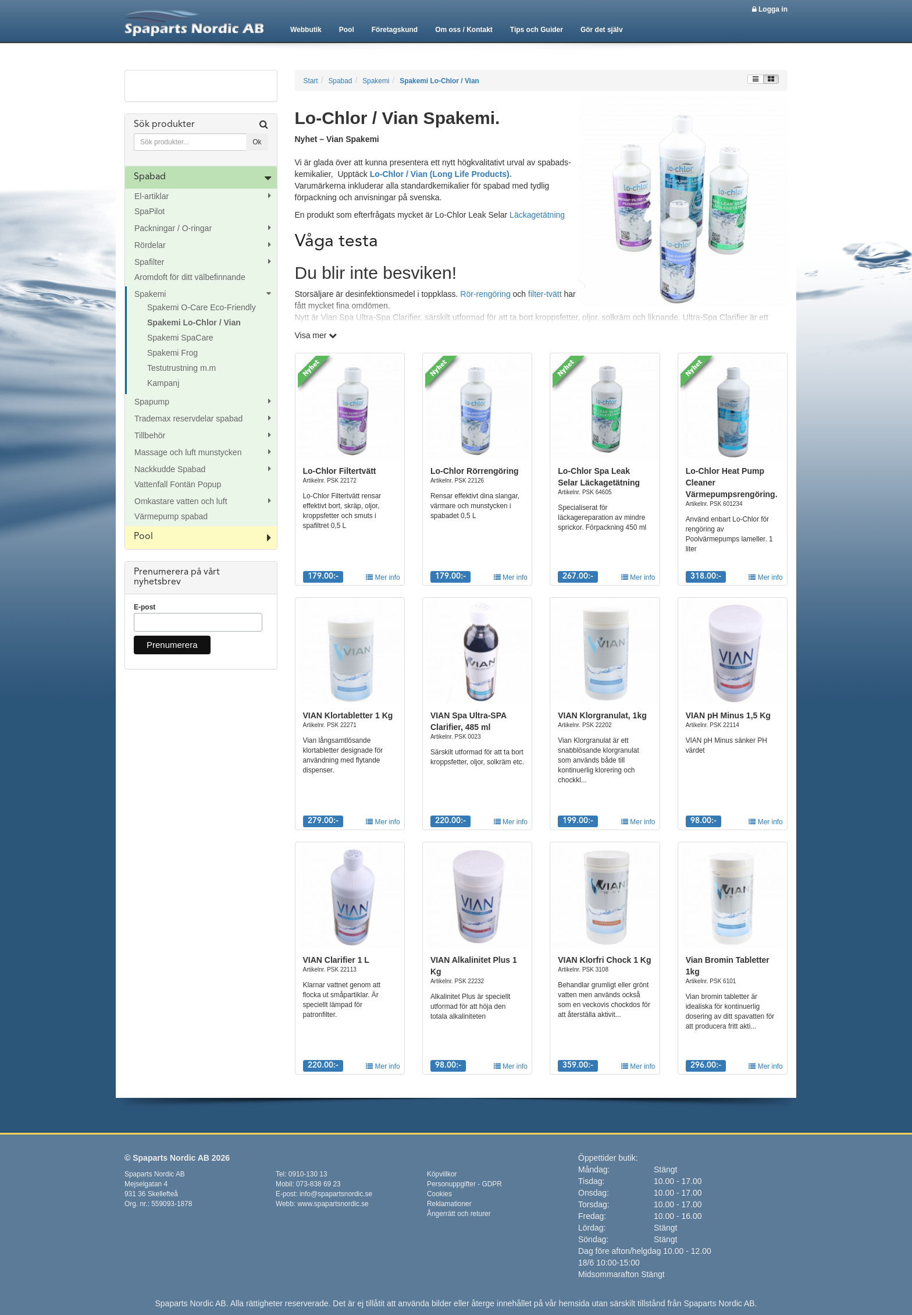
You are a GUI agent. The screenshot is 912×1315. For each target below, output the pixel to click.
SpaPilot (149, 211)
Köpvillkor (442, 1174)
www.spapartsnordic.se (332, 1204)
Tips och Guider (536, 30)
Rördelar (150, 245)
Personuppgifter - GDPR (464, 1184)
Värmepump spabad (171, 516)
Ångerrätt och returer (459, 1214)
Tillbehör (149, 435)
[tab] (201, 140)
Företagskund (395, 30)
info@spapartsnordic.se (336, 1194)
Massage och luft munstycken (187, 452)
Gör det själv (601, 30)
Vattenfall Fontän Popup (177, 484)
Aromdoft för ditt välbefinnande (189, 277)
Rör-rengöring (485, 294)
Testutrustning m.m (181, 368)
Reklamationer (449, 1204)
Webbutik (306, 30)
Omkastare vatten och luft (180, 501)
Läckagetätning (537, 214)
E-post (144, 607)
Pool (346, 30)
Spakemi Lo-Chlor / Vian (194, 322)
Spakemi (150, 294)
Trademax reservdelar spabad (188, 418)
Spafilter (149, 262)
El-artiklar (151, 196)
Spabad (150, 177)
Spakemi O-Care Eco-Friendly (201, 307)
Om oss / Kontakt (464, 30)
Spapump (151, 401)
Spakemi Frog (172, 352)
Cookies (439, 1194)
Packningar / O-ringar (173, 228)
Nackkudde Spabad (169, 469)
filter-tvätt (545, 294)
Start (311, 81)
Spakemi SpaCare (180, 337)
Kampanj (163, 383)
